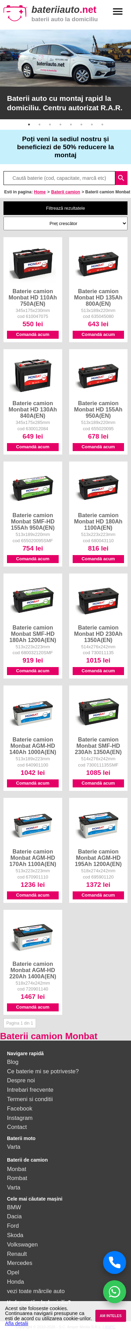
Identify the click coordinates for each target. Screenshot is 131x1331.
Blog (13, 1062)
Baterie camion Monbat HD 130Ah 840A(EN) (32, 409)
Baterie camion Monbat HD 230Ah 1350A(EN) (98, 633)
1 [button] (29, 124)
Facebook (19, 1108)
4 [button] (60, 124)
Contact (17, 1127)
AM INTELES (111, 1316)
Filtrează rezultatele (65, 208)
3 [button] (49, 124)
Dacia (14, 1216)
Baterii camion (65, 192)
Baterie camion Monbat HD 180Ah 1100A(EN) (98, 521)
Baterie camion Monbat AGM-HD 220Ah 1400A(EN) (32, 970)
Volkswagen (22, 1244)
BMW (14, 1207)
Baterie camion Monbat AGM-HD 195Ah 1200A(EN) (98, 857)
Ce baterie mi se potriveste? (43, 1071)
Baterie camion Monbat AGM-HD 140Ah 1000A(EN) (32, 745)
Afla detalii (16, 1323)
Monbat (16, 1169)
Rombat (17, 1178)
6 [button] (81, 124)
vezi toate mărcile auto (36, 1291)
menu (117, 11)
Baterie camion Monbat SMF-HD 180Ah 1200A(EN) (32, 633)
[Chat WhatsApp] (114, 1291)
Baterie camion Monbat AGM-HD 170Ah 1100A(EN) (32, 857)
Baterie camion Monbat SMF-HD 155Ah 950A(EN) (32, 521)
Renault (17, 1254)
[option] (65, 74)
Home (39, 192)
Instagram (19, 1118)
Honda (15, 1281)
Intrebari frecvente (30, 1090)
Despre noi (21, 1080)
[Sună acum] (114, 1262)
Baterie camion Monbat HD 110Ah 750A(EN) (32, 297)
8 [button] (102, 124)
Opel (13, 1272)
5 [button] (70, 124)
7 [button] (91, 124)
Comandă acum (32, 334)
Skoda (15, 1235)
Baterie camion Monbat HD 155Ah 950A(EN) (98, 409)
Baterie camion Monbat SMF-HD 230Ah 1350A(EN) (98, 745)
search (121, 178)
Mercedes (19, 1263)
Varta (13, 1147)
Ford (13, 1225)
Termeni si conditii (30, 1099)
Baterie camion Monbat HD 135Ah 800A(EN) (98, 297)
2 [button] (39, 124)
